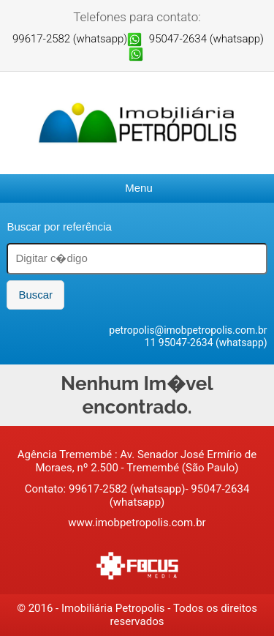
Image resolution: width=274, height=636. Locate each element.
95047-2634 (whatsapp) (206, 38)
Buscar (35, 294)
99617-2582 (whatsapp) (69, 38)
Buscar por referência (59, 226)
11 (152, 342)
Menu (139, 188)
